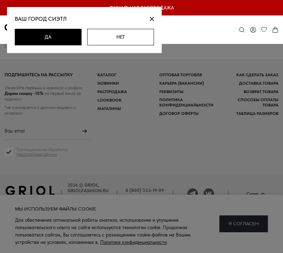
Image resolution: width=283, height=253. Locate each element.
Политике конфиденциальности (133, 242)
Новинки (108, 83)
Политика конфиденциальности (186, 102)
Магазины (109, 108)
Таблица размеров (257, 113)
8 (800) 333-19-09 (145, 190)
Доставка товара (258, 83)
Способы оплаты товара (258, 102)
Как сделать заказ (257, 74)
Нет (120, 37)
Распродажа (112, 91)
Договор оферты (179, 113)
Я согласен (244, 224)
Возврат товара (261, 91)
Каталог (106, 74)
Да (48, 37)
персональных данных (37, 154)
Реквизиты (171, 91)
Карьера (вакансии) (181, 83)
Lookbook (109, 100)
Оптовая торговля (180, 74)
